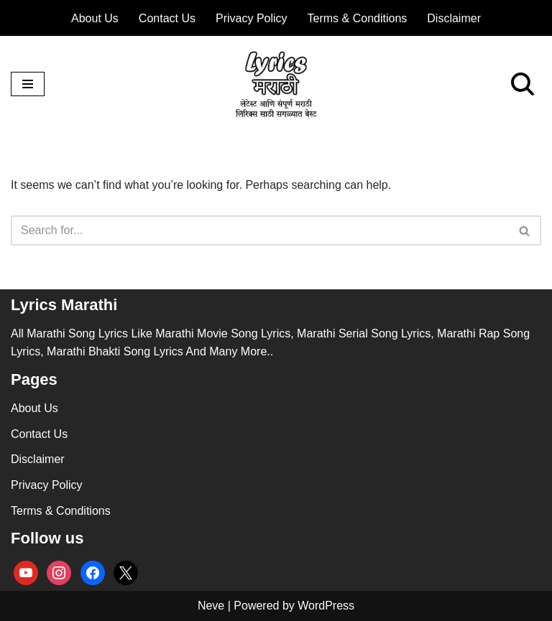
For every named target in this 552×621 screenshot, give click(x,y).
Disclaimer (454, 18)
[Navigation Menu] (28, 84)
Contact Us (167, 18)
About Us (95, 18)
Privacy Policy (252, 18)
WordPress (326, 605)
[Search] (522, 84)
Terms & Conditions (358, 18)
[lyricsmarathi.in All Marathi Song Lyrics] (276, 84)
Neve (211, 605)
